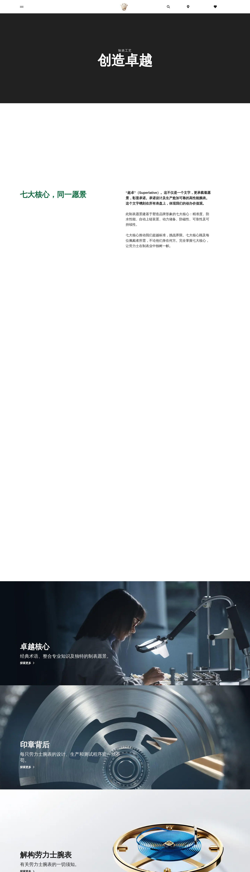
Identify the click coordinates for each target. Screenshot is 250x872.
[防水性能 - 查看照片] (125, 374)
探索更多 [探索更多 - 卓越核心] (27, 663)
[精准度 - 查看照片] (54, 374)
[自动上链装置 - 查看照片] (195, 374)
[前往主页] (124, 7)
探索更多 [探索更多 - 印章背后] (27, 767)
